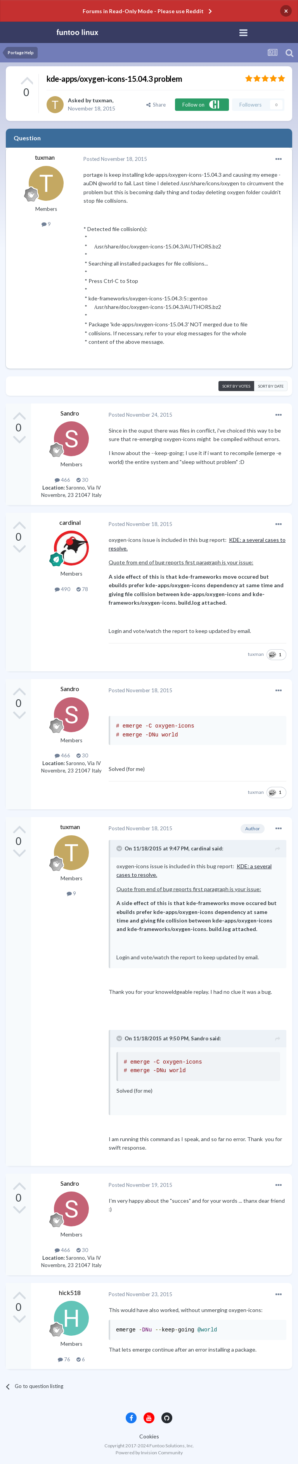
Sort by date (271, 386)
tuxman (102, 100)
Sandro (70, 413)
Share (156, 105)
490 (62, 589)
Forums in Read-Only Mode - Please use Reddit (143, 11)
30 (82, 480)
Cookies (149, 1436)
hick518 (70, 1292)
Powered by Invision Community (149, 1452)
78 (82, 589)
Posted (115, 159)
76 (64, 1359)
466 (62, 480)
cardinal (70, 522)
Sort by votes (236, 386)
